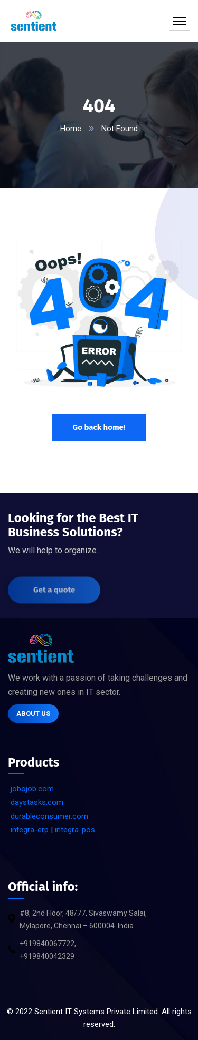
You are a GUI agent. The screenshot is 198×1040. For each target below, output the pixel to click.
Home (70, 128)
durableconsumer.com (49, 816)
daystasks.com (37, 802)
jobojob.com (32, 788)
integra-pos (75, 830)
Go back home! (98, 427)
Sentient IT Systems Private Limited (96, 1011)
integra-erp (30, 830)
